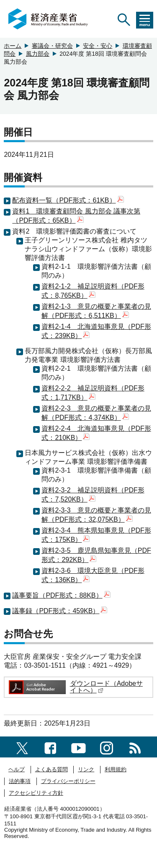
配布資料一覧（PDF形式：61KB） (68, 200)
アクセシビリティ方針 (36, 793)
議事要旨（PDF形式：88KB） (61, 595)
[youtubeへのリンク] (78, 747)
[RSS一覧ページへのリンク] (135, 747)
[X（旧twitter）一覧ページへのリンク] (22, 747)
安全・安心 (97, 45)
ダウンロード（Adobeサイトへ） (106, 687)
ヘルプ (16, 769)
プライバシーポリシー (68, 781)
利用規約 (115, 769)
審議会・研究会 (52, 45)
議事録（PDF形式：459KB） (59, 610)
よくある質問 (51, 769)
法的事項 (20, 781)
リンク (86, 769)
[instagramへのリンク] (106, 747)
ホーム (12, 45)
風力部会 (37, 53)
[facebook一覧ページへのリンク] (50, 747)
